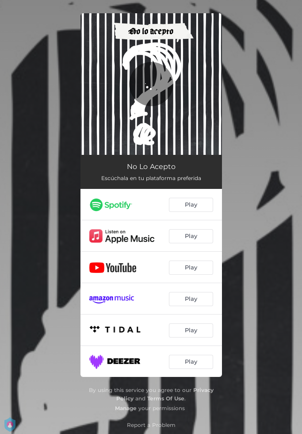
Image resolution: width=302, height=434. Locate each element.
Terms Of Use (165, 398)
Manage (126, 408)
